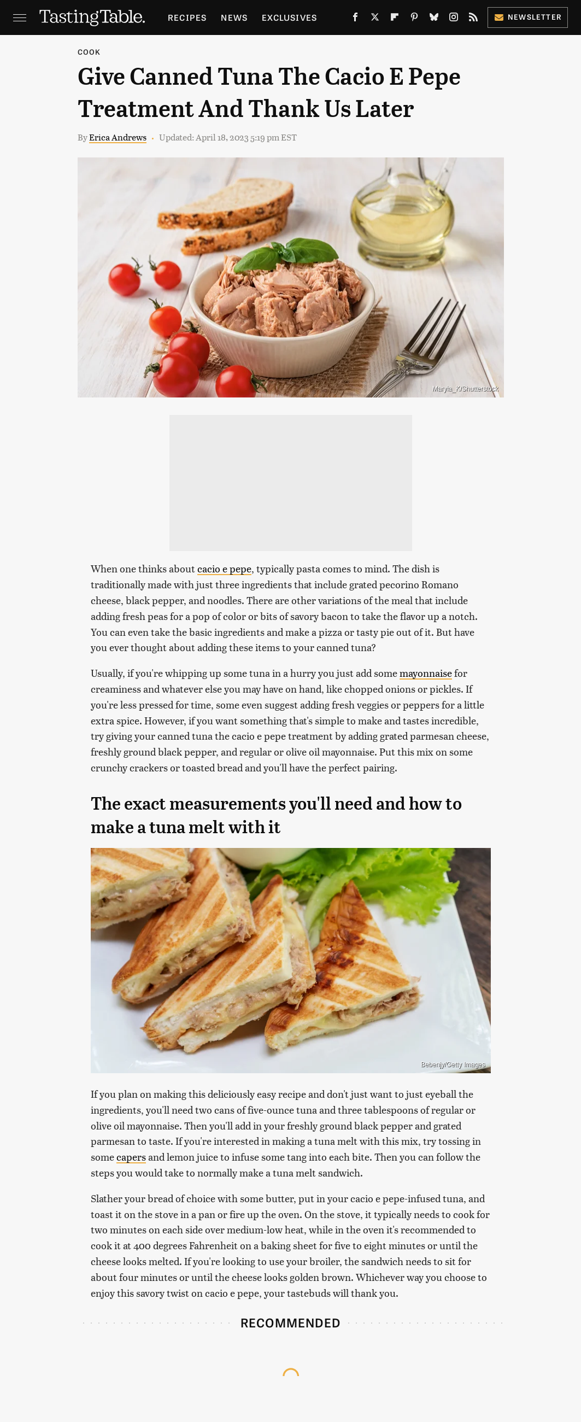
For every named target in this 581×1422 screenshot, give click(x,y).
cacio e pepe (224, 568)
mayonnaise (426, 673)
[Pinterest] (414, 19)
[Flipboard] (394, 19)
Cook (89, 51)
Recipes (187, 17)
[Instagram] (453, 19)
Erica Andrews (117, 137)
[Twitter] (374, 19)
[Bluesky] (434, 19)
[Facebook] (355, 19)
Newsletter (528, 16)
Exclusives (289, 17)
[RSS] (473, 19)
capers (131, 1156)
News (234, 17)
